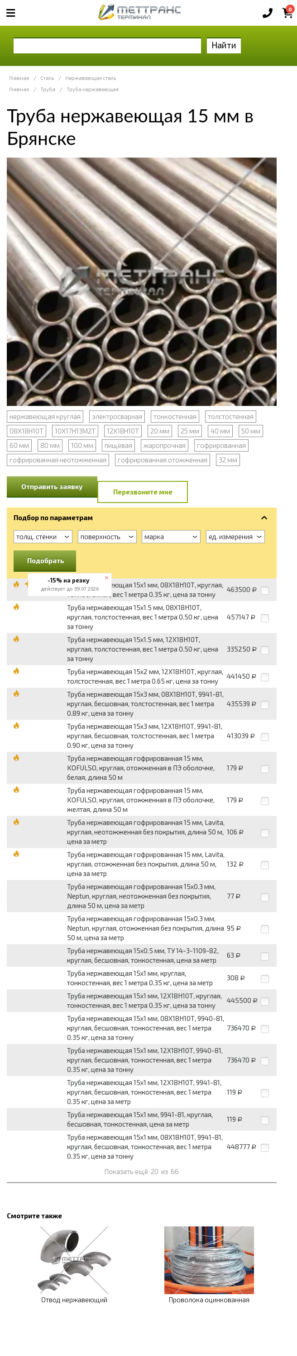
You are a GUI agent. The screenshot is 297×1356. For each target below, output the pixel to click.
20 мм (159, 431)
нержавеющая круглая (45, 416)
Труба (47, 89)
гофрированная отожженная (162, 460)
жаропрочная (165, 445)
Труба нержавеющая (93, 89)
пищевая (118, 445)
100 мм (82, 445)
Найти (223, 45)
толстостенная (231, 416)
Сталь (47, 78)
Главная (19, 78)
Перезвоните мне (142, 492)
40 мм (220, 431)
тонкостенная (174, 416)
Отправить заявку (52, 486)
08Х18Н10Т (26, 431)
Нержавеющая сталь (90, 78)
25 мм (190, 431)
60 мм (19, 445)
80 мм (50, 445)
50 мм (250, 431)
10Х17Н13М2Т (75, 431)
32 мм (228, 460)
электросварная (117, 416)
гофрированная (221, 445)
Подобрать (45, 560)
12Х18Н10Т (123, 431)
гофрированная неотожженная (58, 460)
